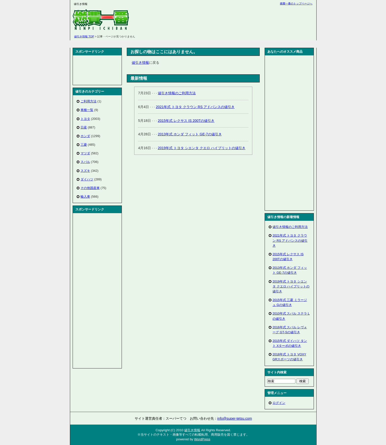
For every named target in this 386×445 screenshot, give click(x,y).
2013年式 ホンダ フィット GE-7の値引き (190, 134)
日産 (83, 127)
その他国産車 (90, 188)
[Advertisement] (223, 20)
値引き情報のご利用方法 (177, 93)
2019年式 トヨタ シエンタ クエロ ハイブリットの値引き (201, 148)
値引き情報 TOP (84, 36)
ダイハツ (86, 179)
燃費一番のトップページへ (296, 3)
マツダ (85, 153)
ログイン (279, 403)
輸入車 (85, 196)
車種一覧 (86, 110)
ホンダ (85, 136)
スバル (85, 162)
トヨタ (85, 119)
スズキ (85, 171)
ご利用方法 (88, 101)
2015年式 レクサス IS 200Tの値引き (186, 121)
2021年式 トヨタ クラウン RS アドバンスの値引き (195, 107)
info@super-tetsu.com (234, 418)
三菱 (83, 144)
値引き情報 (140, 62)
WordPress (202, 439)
